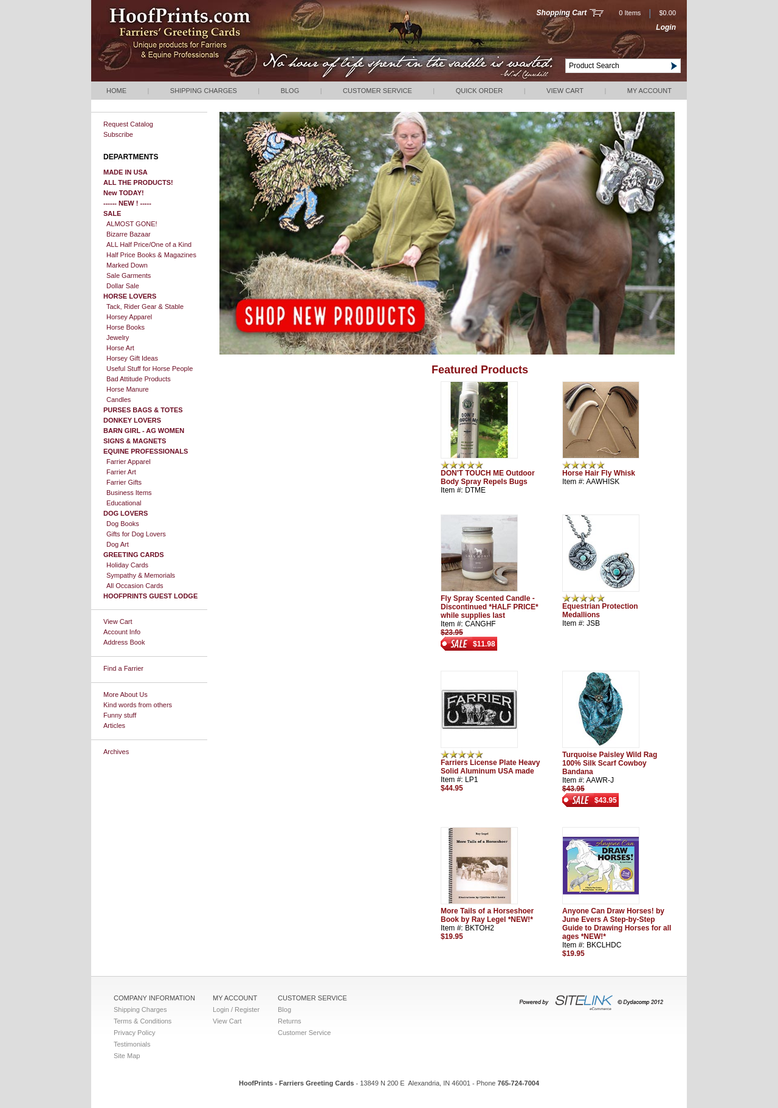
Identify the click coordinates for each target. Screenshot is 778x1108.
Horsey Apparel (129, 316)
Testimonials (132, 1044)
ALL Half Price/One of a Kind (148, 244)
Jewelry (117, 337)
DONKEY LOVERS (132, 420)
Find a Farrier (123, 668)
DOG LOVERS (125, 513)
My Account (649, 90)
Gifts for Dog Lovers (136, 534)
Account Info (121, 631)
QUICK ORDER (479, 90)
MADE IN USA (125, 172)
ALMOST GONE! (131, 223)
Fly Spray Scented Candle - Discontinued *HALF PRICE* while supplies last (490, 607)
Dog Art (117, 544)
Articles (114, 725)
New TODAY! (123, 192)
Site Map (127, 1055)
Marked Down (127, 265)
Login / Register (236, 1009)
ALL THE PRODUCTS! (138, 182)
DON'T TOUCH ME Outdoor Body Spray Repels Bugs (488, 477)
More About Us (125, 694)
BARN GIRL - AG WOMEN (143, 430)
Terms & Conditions (142, 1021)
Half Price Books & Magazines (151, 254)
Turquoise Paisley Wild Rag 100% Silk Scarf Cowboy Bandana (609, 763)
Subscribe (118, 134)
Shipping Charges (203, 90)
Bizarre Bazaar (128, 234)
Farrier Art (121, 472)
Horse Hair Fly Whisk (598, 473)
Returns (289, 1021)
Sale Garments (128, 275)
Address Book (124, 642)
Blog (290, 90)
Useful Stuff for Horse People (149, 368)
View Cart (565, 90)
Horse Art (120, 347)
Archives (116, 751)
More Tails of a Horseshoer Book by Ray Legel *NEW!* (487, 915)
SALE (112, 213)
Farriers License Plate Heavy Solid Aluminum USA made (490, 766)
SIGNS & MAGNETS (134, 441)
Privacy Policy (134, 1032)
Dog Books (122, 523)
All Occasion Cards (135, 585)
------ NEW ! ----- (127, 203)
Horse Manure (127, 389)
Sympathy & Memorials (140, 575)
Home (116, 90)
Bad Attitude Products (138, 379)
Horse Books (125, 327)
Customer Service (377, 90)
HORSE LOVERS (129, 296)
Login (666, 27)
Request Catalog (128, 124)
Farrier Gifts (124, 482)
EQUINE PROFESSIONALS (145, 451)
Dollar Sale (122, 285)
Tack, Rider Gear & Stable (145, 306)
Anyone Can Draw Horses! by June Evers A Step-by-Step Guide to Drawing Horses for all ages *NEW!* (616, 924)
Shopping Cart (562, 13)
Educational (124, 503)
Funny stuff (119, 715)
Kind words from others (137, 704)
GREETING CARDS (133, 554)
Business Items (129, 492)
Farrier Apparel (128, 461)
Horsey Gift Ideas (132, 358)
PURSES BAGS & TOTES (143, 410)
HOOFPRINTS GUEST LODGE (150, 596)
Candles (118, 399)
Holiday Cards (127, 565)
